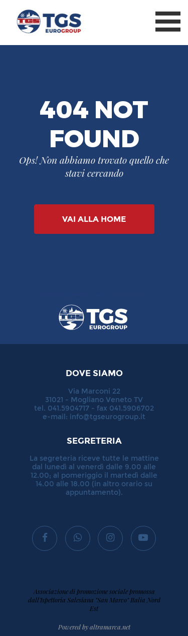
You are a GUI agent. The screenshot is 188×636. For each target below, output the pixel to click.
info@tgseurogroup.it (107, 417)
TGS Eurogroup (39, 5)
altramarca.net (110, 626)
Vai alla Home (94, 219)
